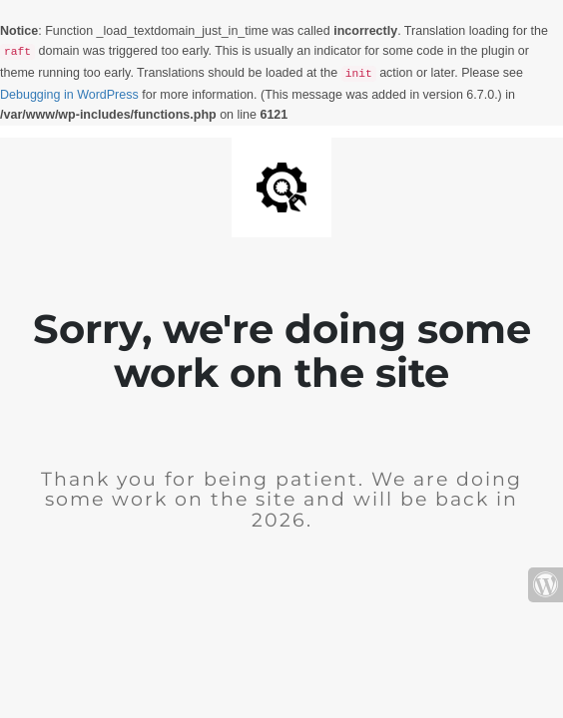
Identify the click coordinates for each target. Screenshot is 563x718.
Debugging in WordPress (69, 95)
